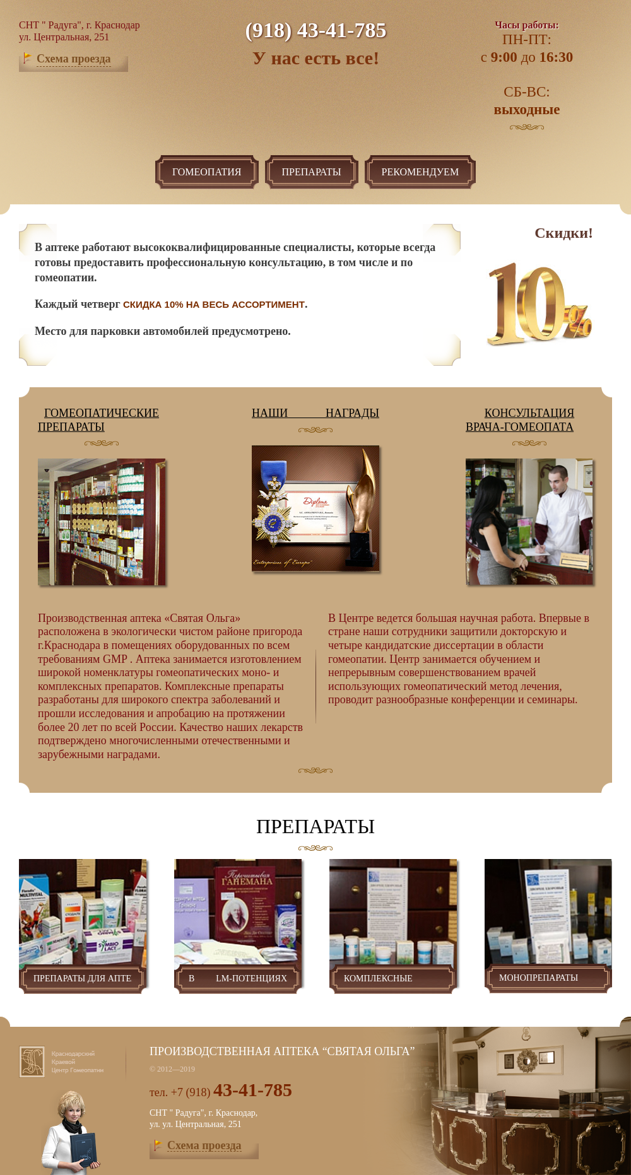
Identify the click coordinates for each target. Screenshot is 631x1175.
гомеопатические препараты (98, 420)
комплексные (393, 979)
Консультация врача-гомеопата (520, 420)
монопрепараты (548, 978)
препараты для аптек (82, 979)
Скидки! (563, 233)
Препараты (311, 172)
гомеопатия (207, 172)
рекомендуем (420, 172)
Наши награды (315, 413)
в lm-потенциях (238, 979)
